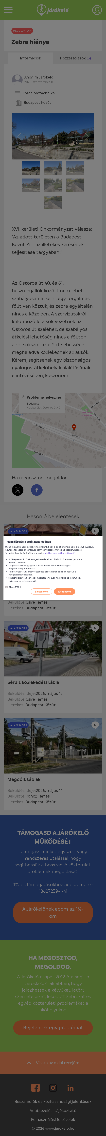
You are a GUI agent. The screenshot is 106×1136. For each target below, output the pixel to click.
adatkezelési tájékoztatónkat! (60, 552)
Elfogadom (64, 591)
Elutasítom (41, 591)
